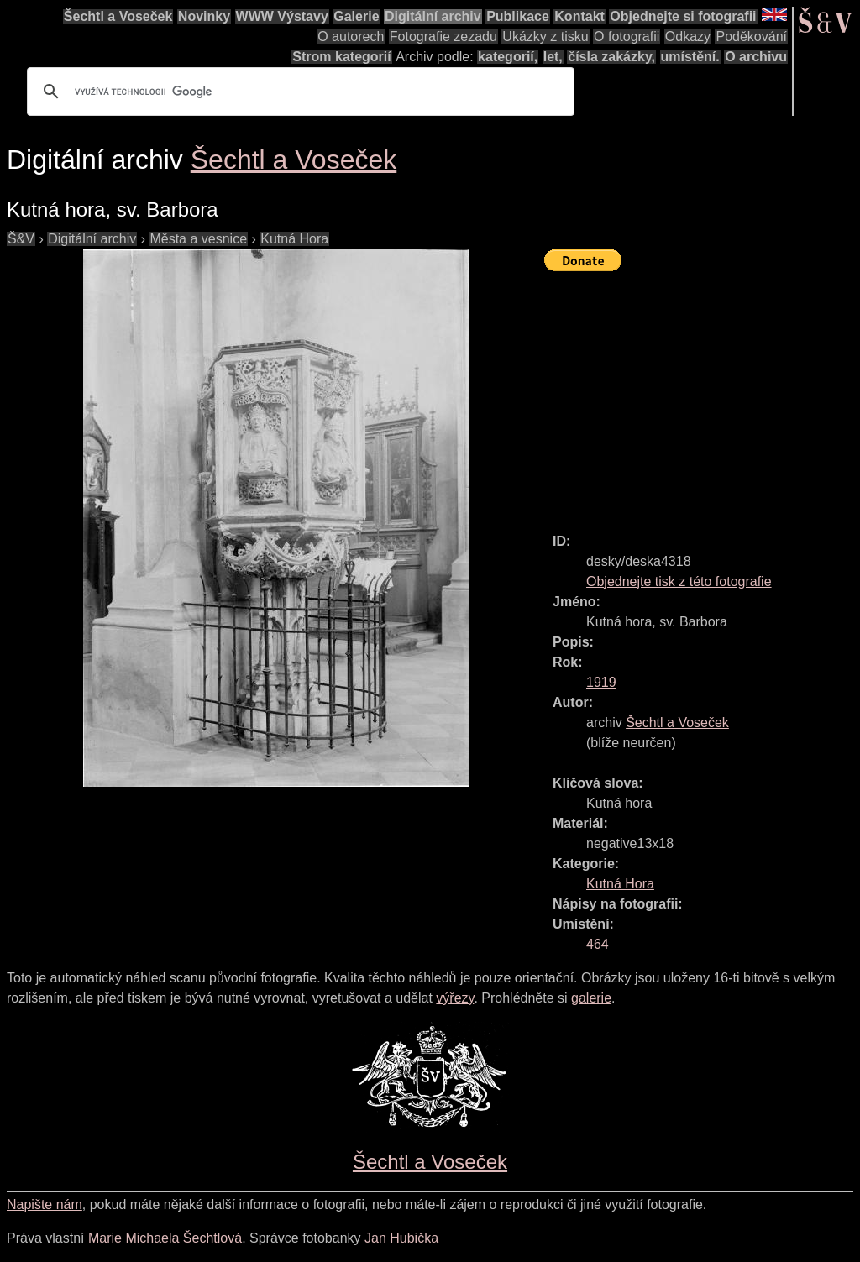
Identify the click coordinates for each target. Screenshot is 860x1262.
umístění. (690, 57)
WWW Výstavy (282, 16)
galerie (591, 998)
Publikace (517, 16)
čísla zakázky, (611, 57)
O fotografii (626, 36)
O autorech (350, 36)
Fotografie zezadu (443, 36)
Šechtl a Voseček (118, 16)
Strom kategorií (341, 57)
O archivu (756, 57)
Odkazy (688, 36)
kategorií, (508, 57)
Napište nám (44, 1204)
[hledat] (298, 91)
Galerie (356, 16)
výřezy (455, 998)
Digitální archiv (433, 16)
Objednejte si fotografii (683, 16)
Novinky (204, 16)
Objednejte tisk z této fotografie (679, 581)
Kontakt (579, 16)
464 (597, 944)
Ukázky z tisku (545, 36)
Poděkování (751, 36)
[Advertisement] (702, 394)
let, (553, 57)
